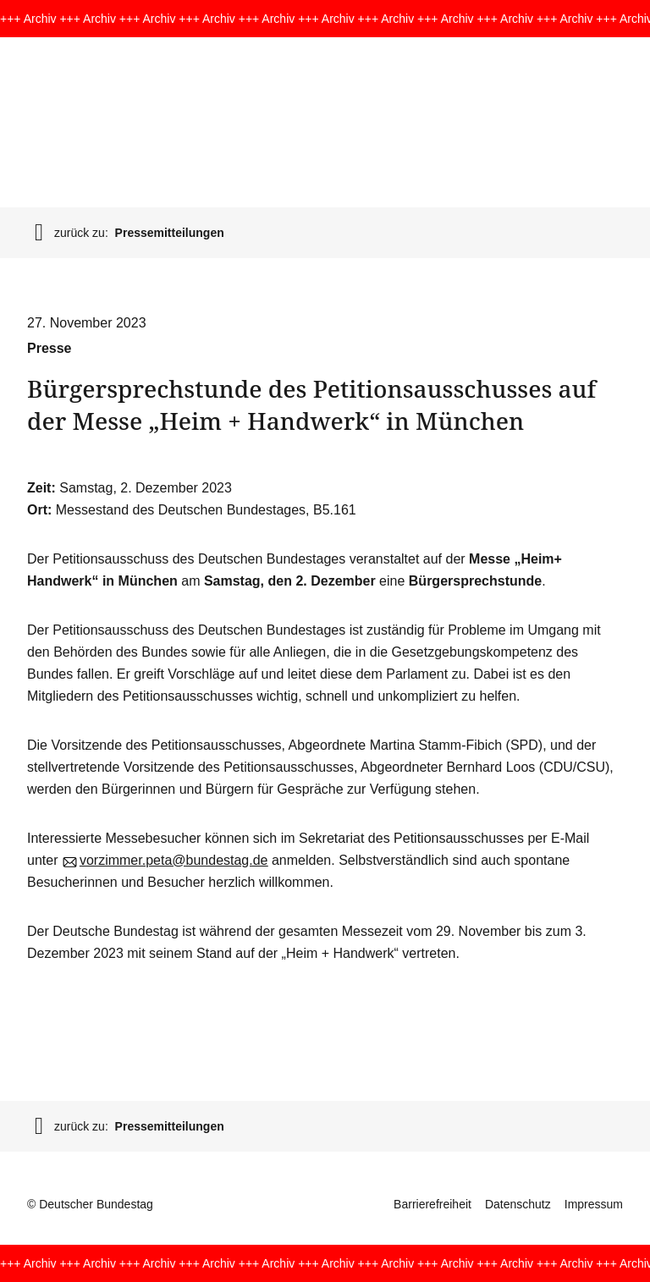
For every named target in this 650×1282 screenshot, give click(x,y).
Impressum (594, 1204)
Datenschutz (518, 1204)
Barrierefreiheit (432, 1204)
